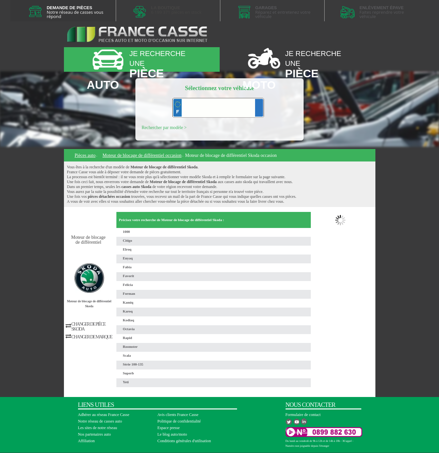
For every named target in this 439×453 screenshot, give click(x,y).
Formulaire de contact (303, 414)
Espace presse (168, 427)
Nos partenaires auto (94, 434)
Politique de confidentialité (179, 421)
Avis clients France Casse (177, 414)
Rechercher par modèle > (164, 127)
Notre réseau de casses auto (100, 421)
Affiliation (86, 441)
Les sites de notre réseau (97, 427)
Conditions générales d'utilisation (184, 441)
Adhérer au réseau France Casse (104, 414)
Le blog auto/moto (172, 434)
